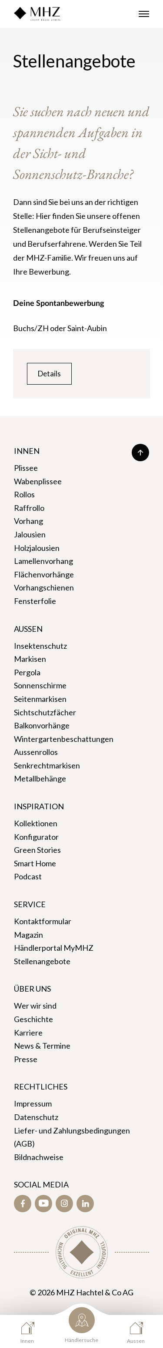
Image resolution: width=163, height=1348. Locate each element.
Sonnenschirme (40, 685)
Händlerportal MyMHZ (53, 947)
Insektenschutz (40, 646)
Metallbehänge (40, 778)
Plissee (26, 468)
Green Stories (37, 850)
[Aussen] (135, 1332)
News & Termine (42, 1045)
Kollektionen (35, 823)
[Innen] (27, 1332)
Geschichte (33, 1019)
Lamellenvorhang (43, 561)
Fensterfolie (35, 601)
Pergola (27, 672)
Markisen (30, 659)
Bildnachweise (38, 1157)
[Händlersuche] (81, 1327)
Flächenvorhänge (44, 574)
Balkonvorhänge (42, 725)
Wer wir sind (35, 1005)
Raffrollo (29, 508)
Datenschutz (36, 1117)
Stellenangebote (42, 961)
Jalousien (30, 534)
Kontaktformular (42, 921)
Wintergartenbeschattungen (63, 739)
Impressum (33, 1103)
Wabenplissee (38, 481)
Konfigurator (36, 837)
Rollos (24, 494)
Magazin (28, 934)
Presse (25, 1059)
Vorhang (28, 521)
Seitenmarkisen (40, 699)
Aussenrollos (36, 752)
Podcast (28, 876)
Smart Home (35, 863)
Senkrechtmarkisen (47, 765)
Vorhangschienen (44, 587)
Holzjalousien (37, 548)
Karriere (28, 1032)
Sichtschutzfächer (45, 712)
